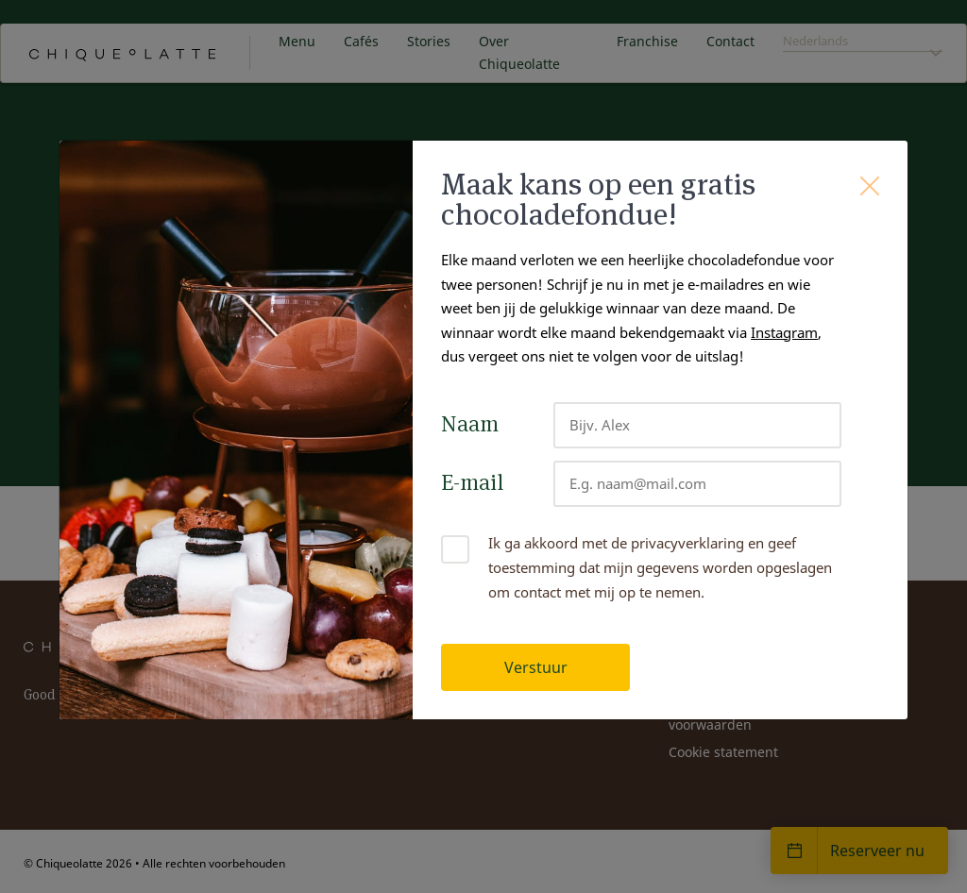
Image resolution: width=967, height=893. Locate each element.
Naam (470, 424)
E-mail (472, 482)
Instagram (784, 332)
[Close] (869, 186)
